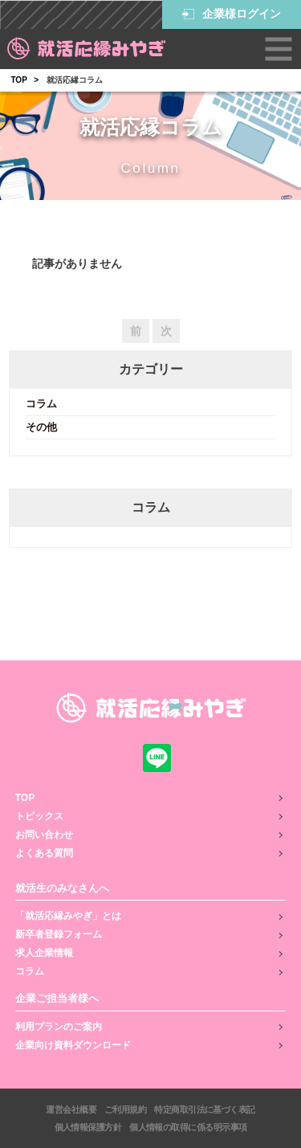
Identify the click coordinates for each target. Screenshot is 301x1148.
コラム (41, 404)
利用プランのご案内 (58, 1026)
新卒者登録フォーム (58, 934)
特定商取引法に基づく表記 (204, 1109)
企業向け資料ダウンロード (73, 1045)
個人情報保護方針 (88, 1127)
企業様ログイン (231, 14)
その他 (41, 427)
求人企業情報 (44, 952)
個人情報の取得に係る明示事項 (187, 1127)
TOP (18, 80)
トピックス (39, 816)
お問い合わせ (44, 834)
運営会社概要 (71, 1109)
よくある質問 (44, 853)
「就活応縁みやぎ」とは (68, 915)
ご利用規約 (125, 1109)
